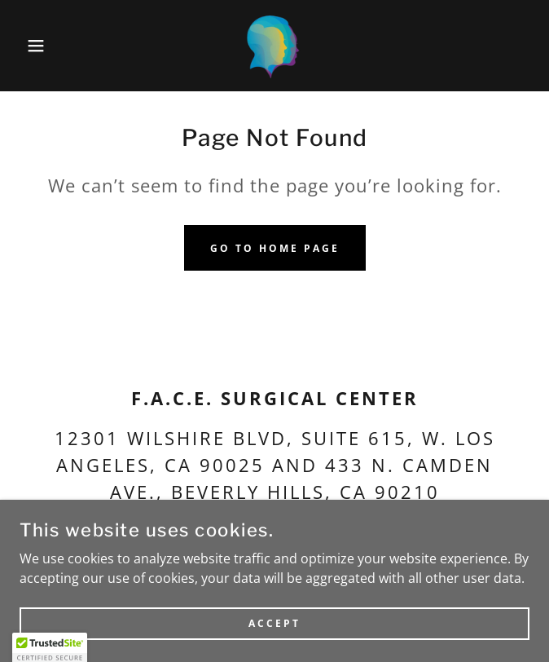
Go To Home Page (275, 248)
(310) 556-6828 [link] (130, 531)
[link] (274, 45)
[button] (36, 45)
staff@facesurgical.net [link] (358, 531)
